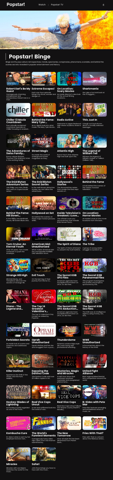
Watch (42, 4)
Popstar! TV (57, 4)
